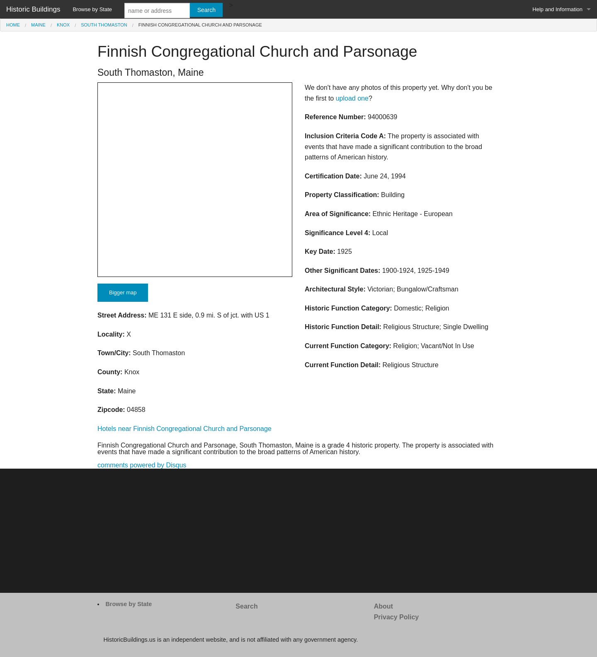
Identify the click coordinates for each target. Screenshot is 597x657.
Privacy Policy (396, 617)
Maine (38, 24)
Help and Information (557, 9)
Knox (63, 24)
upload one (352, 98)
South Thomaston (104, 24)
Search (246, 606)
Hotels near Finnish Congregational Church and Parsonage (184, 428)
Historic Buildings (33, 9)
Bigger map (122, 292)
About (383, 606)
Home (13, 24)
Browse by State (92, 9)
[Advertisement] (298, 531)
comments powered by (141, 465)
